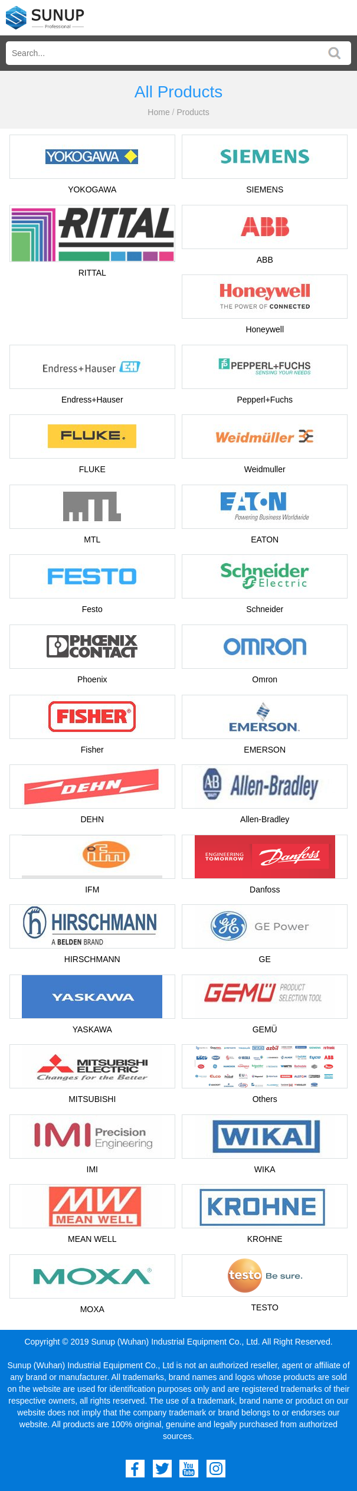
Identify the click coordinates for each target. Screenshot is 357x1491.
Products (192, 112)
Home (158, 112)
